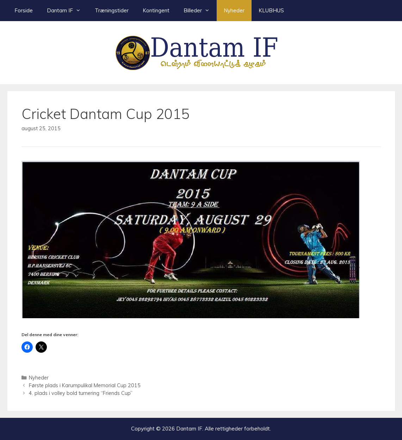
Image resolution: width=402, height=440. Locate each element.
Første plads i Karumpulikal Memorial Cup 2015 (85, 385)
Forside (23, 10)
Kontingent (156, 10)
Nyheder (234, 10)
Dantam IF (67, 10)
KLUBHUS (271, 10)
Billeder (200, 10)
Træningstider (112, 10)
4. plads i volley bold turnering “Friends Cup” (80, 393)
